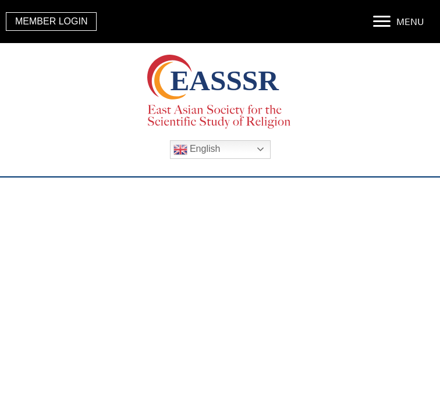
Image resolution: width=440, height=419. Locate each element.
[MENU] (398, 21)
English (197, 150)
